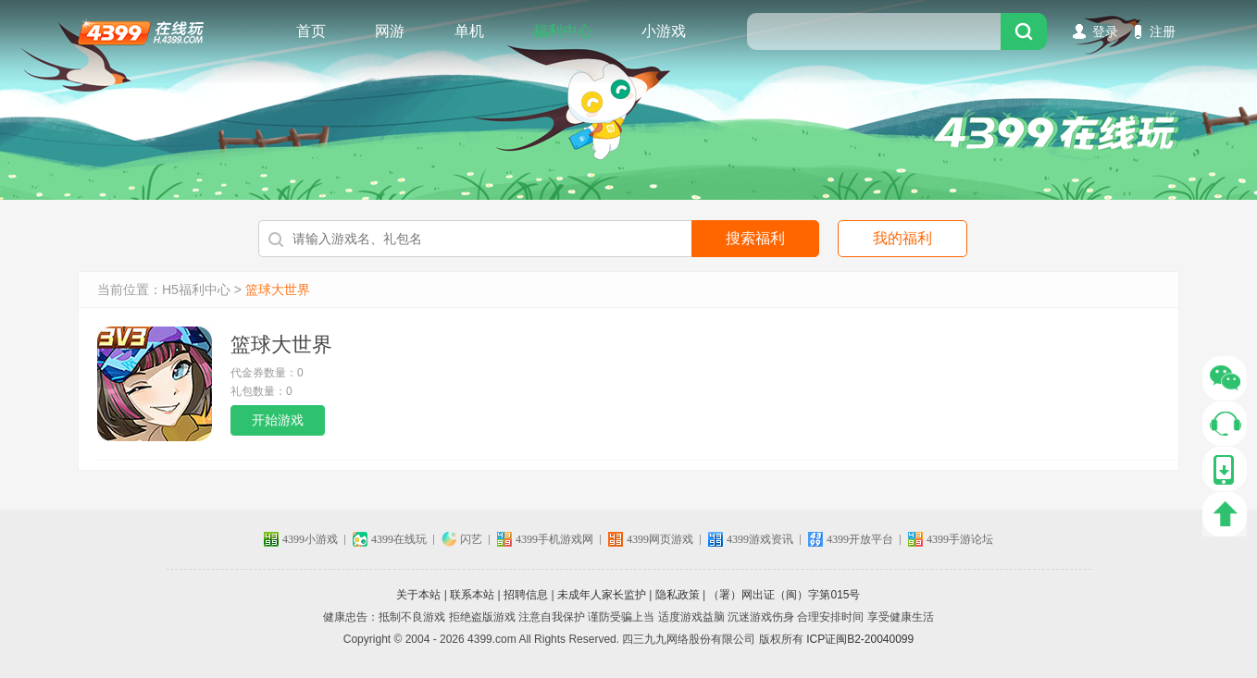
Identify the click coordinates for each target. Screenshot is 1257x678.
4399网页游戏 (660, 539)
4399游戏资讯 (760, 539)
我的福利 (902, 238)
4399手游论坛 (960, 539)
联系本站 (472, 594)
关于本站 (418, 594)
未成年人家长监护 (601, 594)
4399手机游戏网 (554, 539)
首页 (311, 31)
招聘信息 (526, 594)
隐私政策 (677, 594)
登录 (1105, 31)
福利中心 (562, 31)
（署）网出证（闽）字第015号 (784, 594)
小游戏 (663, 31)
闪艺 (471, 539)
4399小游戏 (310, 539)
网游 (389, 31)
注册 (1163, 31)
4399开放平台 (860, 539)
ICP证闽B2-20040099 (860, 639)
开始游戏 (278, 420)
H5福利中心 (196, 289)
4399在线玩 (141, 31)
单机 (469, 31)
